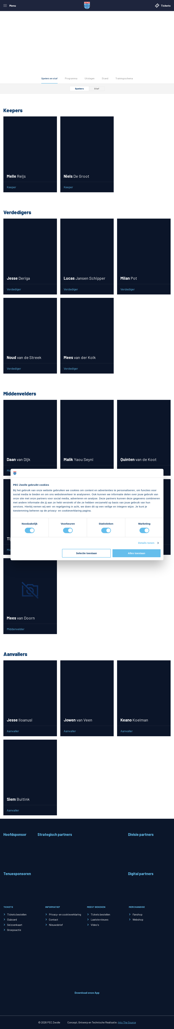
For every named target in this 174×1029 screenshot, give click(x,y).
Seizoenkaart (14, 924)
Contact (53, 919)
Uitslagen (89, 78)
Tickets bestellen (17, 914)
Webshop (138, 919)
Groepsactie (14, 929)
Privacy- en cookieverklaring (65, 914)
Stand (105, 78)
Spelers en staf (49, 78)
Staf (96, 88)
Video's (95, 924)
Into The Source (127, 1022)
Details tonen (146, 543)
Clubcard (12, 919)
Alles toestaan (136, 553)
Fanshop (137, 914)
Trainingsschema (124, 78)
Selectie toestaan (86, 553)
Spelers (79, 88)
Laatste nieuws (99, 919)
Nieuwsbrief (56, 924)
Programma (71, 78)
